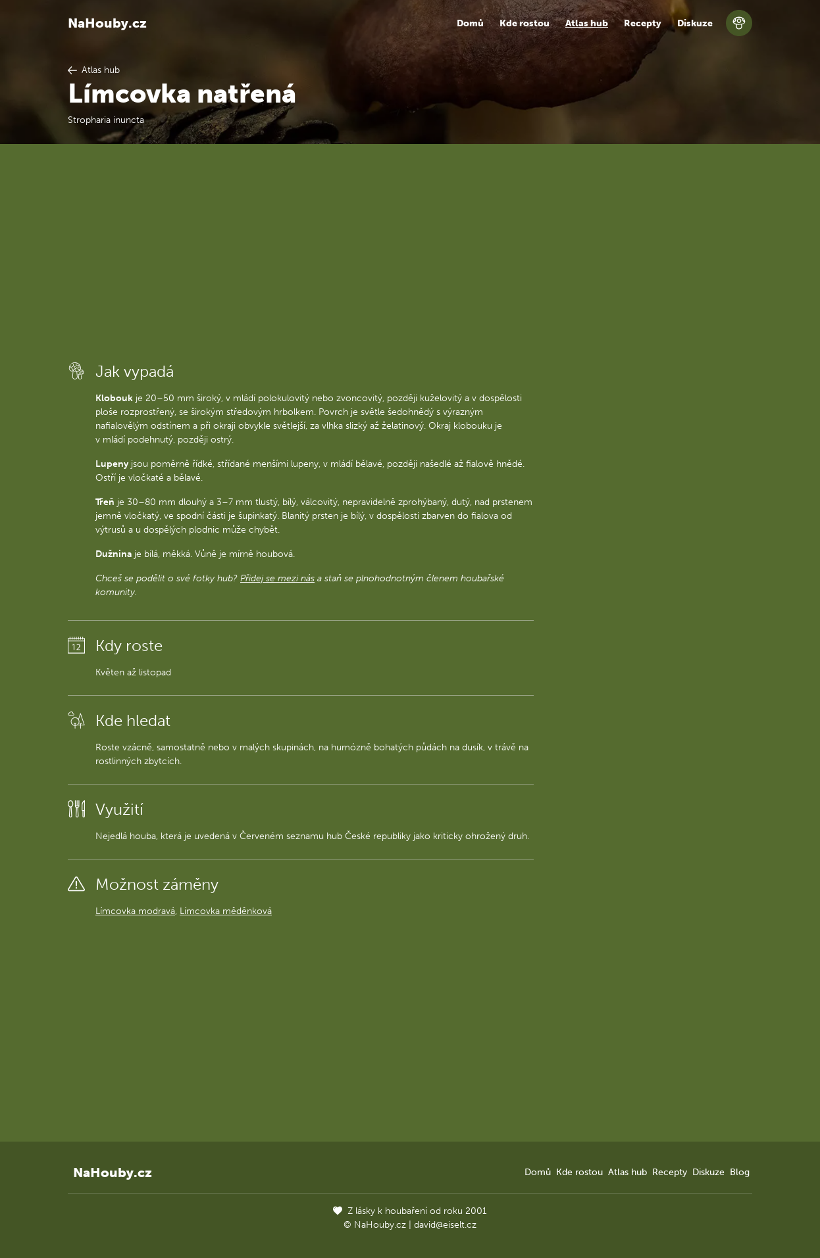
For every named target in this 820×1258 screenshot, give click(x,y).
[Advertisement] (301, 252)
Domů (470, 23)
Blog (740, 1172)
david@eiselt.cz (445, 1224)
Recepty (642, 23)
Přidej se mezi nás (277, 578)
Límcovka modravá (135, 911)
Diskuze (695, 23)
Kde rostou (525, 23)
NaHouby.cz (107, 23)
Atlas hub (586, 23)
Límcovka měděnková (226, 911)
